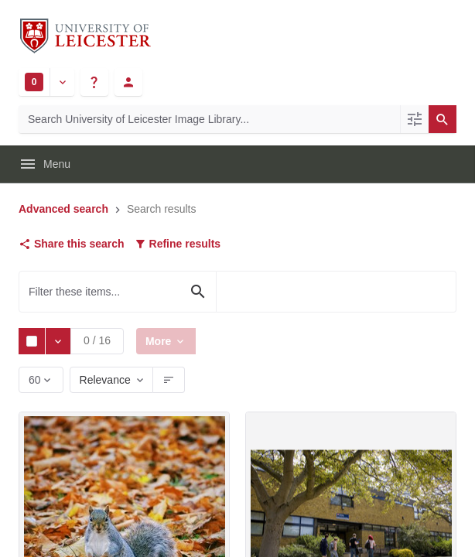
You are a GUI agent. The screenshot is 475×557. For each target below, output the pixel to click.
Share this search (72, 243)
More (161, 340)
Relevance (105, 380)
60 (36, 383)
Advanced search (63, 209)
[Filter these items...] (118, 292)
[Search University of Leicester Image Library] (209, 119)
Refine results (177, 243)
